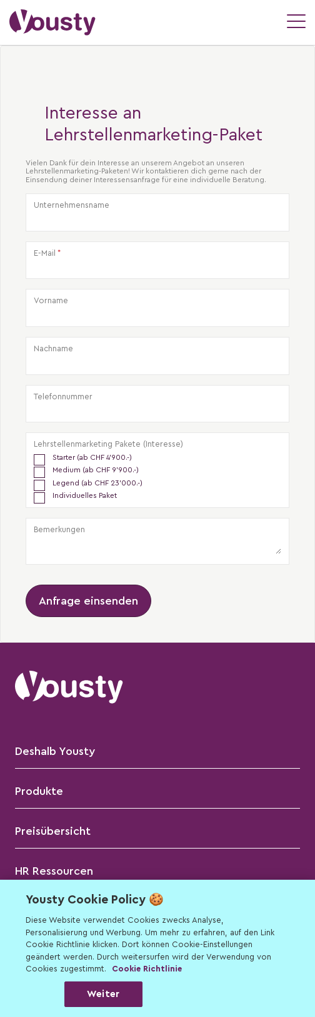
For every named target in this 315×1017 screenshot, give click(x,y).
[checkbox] (157, 477)
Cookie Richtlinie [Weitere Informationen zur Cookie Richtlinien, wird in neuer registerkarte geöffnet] (147, 969)
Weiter (103, 994)
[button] (52, 22)
